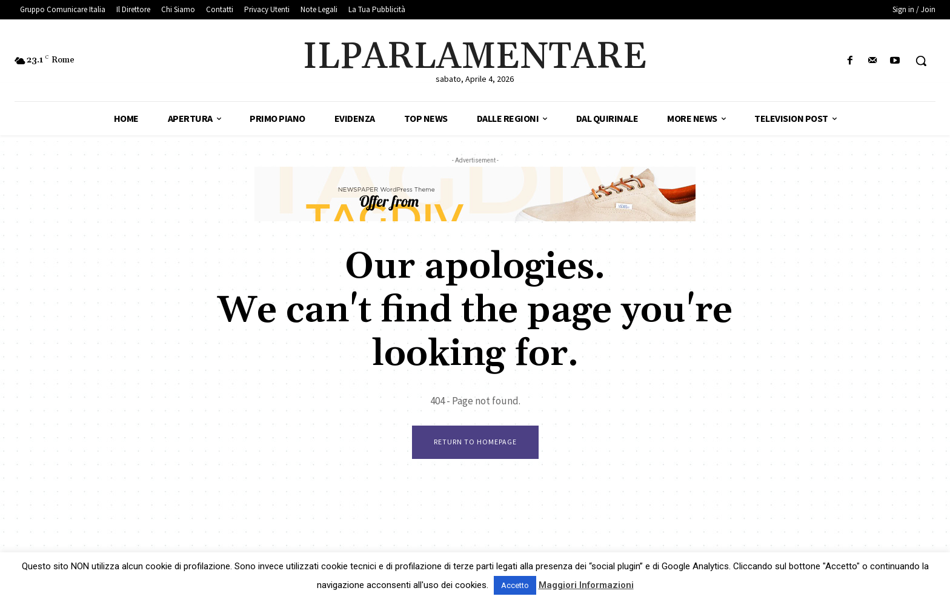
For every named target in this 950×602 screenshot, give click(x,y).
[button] (920, 60)
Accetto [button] (515, 585)
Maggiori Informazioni (586, 585)
